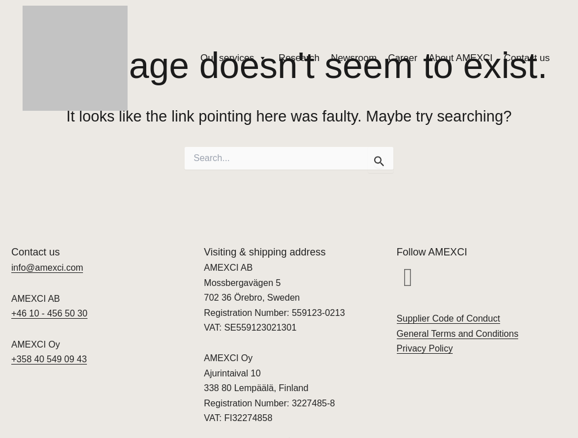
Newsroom (353, 58)
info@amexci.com (47, 267)
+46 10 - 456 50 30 (49, 313)
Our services (233, 58)
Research (298, 58)
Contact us (527, 58)
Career (402, 58)
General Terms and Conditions (458, 334)
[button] (408, 277)
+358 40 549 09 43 (49, 359)
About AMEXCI (460, 58)
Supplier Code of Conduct (448, 318)
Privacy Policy (425, 348)
